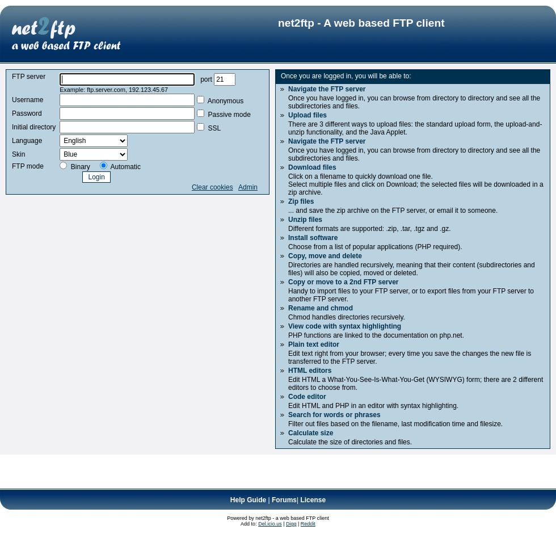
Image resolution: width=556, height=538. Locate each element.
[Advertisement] (133, 472)
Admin (248, 187)
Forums (284, 500)
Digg (291, 524)
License (313, 500)
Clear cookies (212, 187)
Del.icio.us (270, 524)
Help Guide (248, 500)
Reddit (308, 524)
